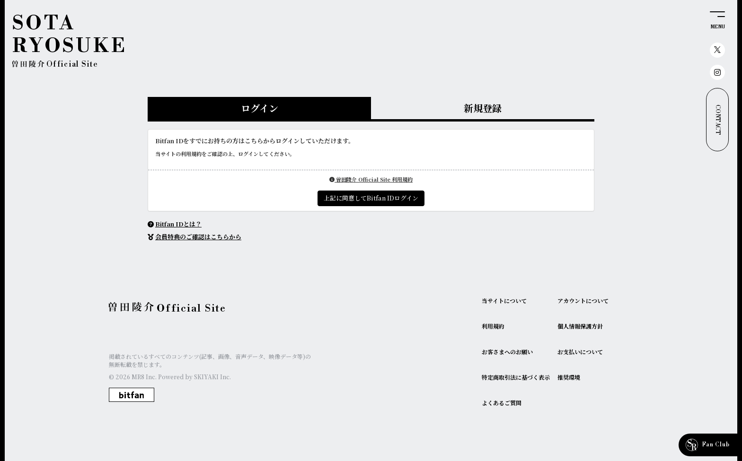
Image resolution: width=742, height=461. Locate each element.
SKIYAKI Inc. (212, 377)
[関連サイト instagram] (717, 72)
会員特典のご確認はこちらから (198, 236)
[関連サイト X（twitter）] (717, 50)
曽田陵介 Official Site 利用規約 (371, 179)
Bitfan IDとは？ (178, 223)
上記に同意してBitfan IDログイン (371, 197)
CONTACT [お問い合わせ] (717, 119)
